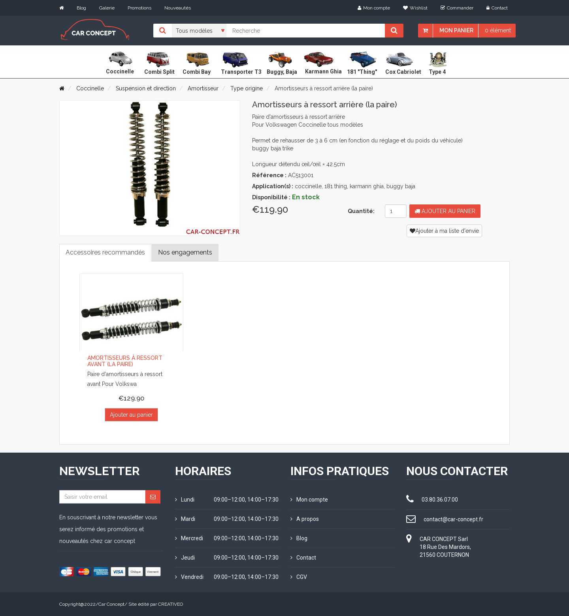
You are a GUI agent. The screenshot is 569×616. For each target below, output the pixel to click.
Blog (81, 8)
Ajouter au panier (445, 211)
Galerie (107, 8)
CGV (298, 577)
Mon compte (374, 8)
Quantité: (361, 211)
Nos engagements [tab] (185, 252)
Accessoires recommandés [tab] (105, 252)
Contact (497, 8)
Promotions (139, 8)
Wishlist (415, 8)
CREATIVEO (170, 604)
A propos (304, 519)
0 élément (498, 30)
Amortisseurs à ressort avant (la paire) (124, 361)
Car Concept (111, 604)
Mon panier (456, 30)
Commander (457, 8)
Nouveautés (177, 8)
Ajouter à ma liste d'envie (444, 231)
